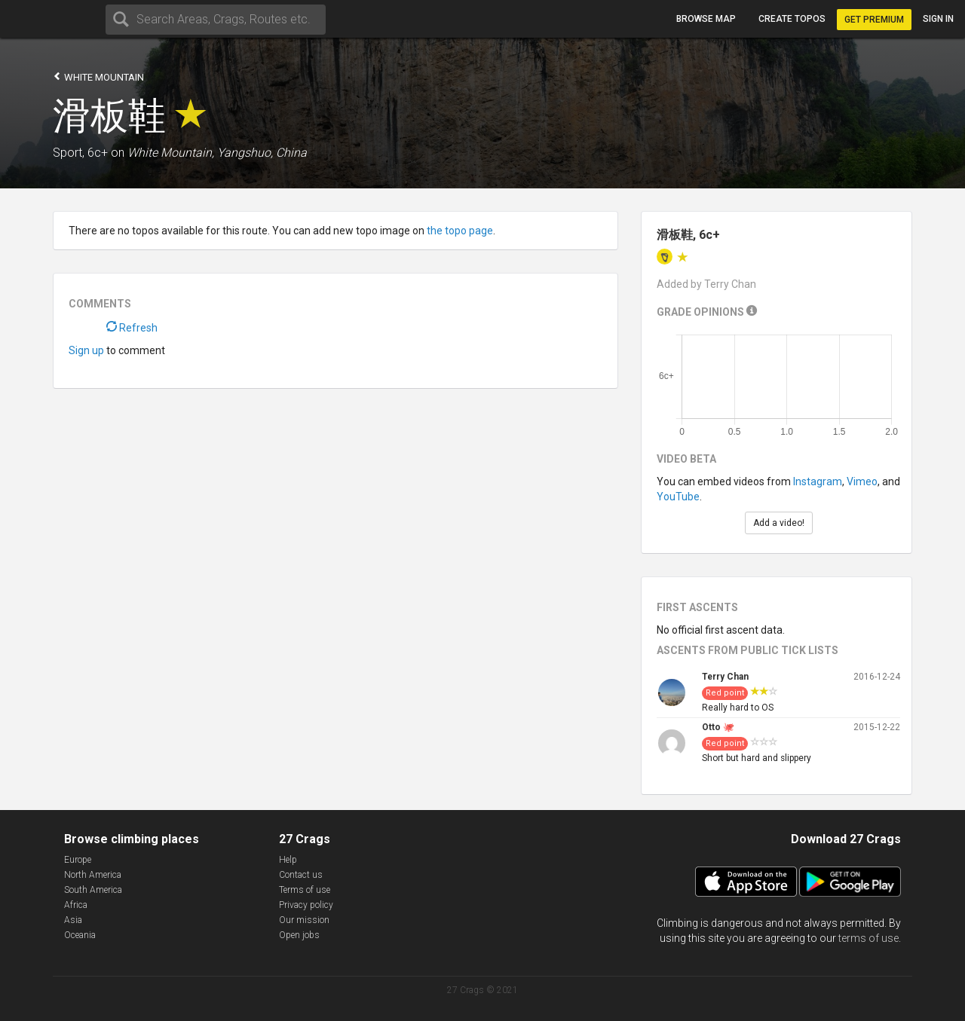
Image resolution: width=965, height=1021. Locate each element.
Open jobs (299, 935)
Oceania (80, 935)
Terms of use (304, 890)
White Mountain (98, 76)
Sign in (938, 19)
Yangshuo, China (262, 152)
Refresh (132, 328)
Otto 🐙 (718, 727)
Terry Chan (725, 676)
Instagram (817, 481)
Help (288, 859)
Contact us (301, 875)
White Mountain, (170, 152)
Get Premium (874, 19)
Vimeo (862, 481)
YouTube (678, 497)
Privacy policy (306, 905)
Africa (75, 905)
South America (93, 890)
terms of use (868, 938)
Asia (73, 920)
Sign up (86, 350)
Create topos (792, 19)
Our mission (304, 920)
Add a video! (778, 523)
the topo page (460, 231)
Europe (77, 859)
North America (92, 875)
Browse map (706, 19)
